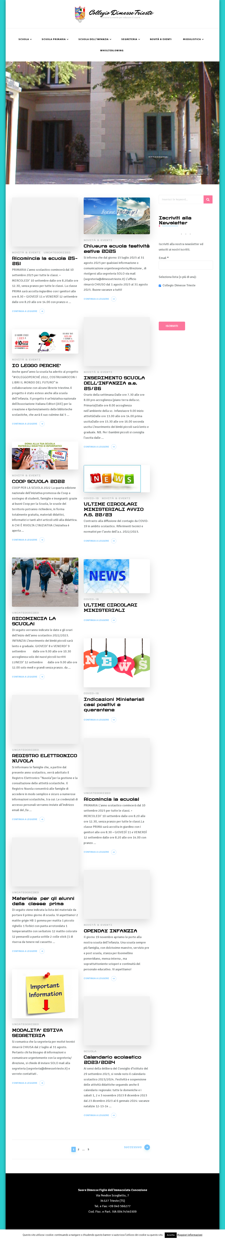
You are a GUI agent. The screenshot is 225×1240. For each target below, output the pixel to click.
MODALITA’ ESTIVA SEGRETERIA (37, 1032)
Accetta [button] (171, 1235)
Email (164, 258)
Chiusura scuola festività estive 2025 (112, 247)
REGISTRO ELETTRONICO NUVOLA (44, 757)
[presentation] (173, 305)
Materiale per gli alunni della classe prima (44, 900)
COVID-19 (91, 497)
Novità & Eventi (161, 39)
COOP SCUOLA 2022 (38, 480)
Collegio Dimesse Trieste (120, 13)
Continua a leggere (24, 311)
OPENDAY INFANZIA (110, 930)
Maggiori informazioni (189, 1234)
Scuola (23, 39)
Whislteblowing (112, 50)
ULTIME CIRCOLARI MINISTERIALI (111, 606)
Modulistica (192, 39)
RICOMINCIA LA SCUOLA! (34, 620)
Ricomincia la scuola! (112, 798)
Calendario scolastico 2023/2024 (113, 1058)
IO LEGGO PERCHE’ (37, 364)
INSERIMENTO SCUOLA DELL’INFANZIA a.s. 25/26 (114, 382)
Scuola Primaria (54, 39)
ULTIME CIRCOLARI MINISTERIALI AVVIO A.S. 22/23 (114, 508)
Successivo (131, 1148)
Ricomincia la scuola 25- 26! (39, 260)
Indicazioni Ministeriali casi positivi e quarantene (115, 703)
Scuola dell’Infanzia (93, 39)
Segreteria (129, 39)
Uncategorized (57, 252)
